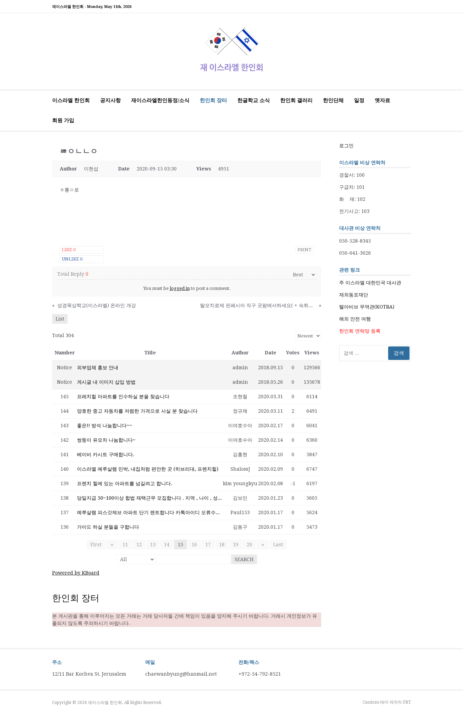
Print (304, 249)
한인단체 (333, 100)
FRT (407, 702)
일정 (359, 100)
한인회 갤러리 (296, 100)
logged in (180, 288)
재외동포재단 (353, 294)
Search (244, 559)
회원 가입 (63, 120)
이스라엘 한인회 (71, 100)
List (60, 319)
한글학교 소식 (253, 100)
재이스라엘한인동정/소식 (160, 100)
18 (222, 544)
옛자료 (382, 100)
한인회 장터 (213, 100)
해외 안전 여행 (355, 319)
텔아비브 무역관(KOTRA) (366, 307)
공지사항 (110, 100)
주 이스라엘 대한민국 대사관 (370, 282)
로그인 (346, 145)
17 (208, 544)
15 (180, 544)
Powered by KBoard (75, 573)
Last (276, 544)
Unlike (72, 259)
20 (249, 544)
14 (166, 544)
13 (153, 544)
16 (194, 544)
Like (69, 249)
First (98, 544)
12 (139, 544)
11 (125, 544)
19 (235, 544)
